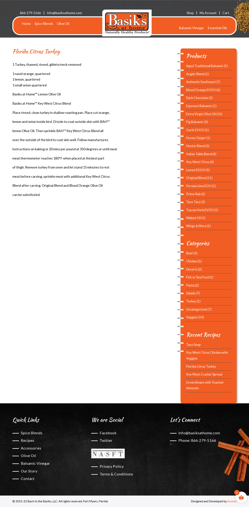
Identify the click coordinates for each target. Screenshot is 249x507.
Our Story (29, 471)
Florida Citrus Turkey (201, 366)
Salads (190, 293)
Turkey (191, 301)
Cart (226, 12)
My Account (208, 12)
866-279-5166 (30, 12)
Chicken (191, 261)
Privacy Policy (112, 466)
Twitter (106, 440)
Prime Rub (193, 194)
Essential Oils (217, 23)
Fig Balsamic (195, 122)
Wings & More (196, 226)
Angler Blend (195, 74)
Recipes (27, 440)
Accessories (31, 448)
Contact (28, 478)
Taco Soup (193, 345)
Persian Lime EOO (198, 186)
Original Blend (196, 178)
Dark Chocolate (197, 98)
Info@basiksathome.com (64, 12)
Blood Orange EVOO (201, 90)
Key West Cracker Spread (204, 374)
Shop (190, 12)
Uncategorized (196, 309)
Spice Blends (44, 23)
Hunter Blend (195, 146)
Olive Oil (63, 23)
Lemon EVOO (195, 170)
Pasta (190, 285)
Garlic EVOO (195, 130)
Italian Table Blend (199, 154)
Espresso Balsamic (199, 106)
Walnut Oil (193, 218)
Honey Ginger (196, 138)
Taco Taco (193, 202)
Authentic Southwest (201, 82)
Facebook (108, 433)
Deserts (191, 269)
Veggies (192, 317)
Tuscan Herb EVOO (200, 210)
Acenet (232, 501)
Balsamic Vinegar (191, 23)
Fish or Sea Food (197, 277)
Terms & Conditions (116, 474)
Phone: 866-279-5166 (197, 440)
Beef (189, 253)
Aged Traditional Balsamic (204, 66)
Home (26, 23)
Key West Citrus (197, 162)
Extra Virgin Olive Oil (201, 114)
